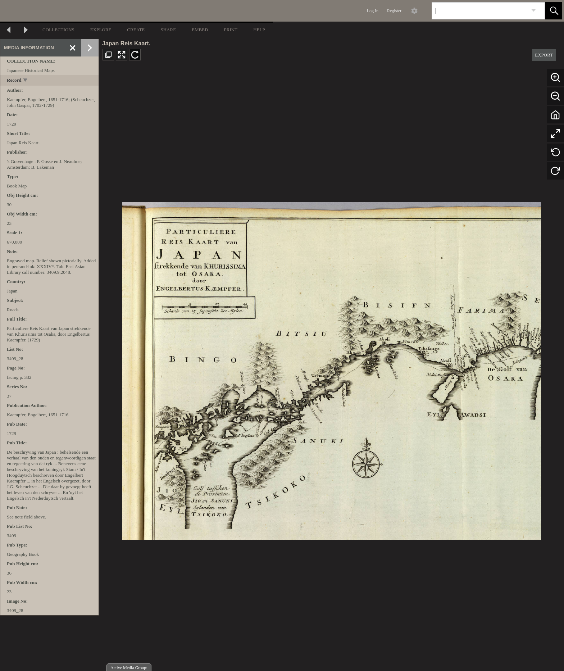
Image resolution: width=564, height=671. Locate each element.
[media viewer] (331, 369)
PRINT (231, 29)
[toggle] (25, 80)
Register (394, 10)
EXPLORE (101, 29)
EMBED (200, 29)
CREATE (136, 29)
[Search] (480, 10)
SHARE (168, 29)
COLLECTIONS (58, 29)
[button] (553, 10)
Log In (372, 10)
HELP (259, 29)
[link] (533, 10)
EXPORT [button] (544, 55)
